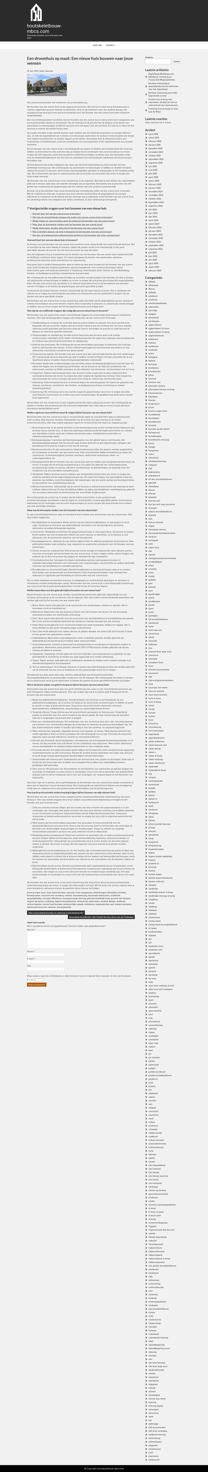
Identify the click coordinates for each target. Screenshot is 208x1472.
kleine (151, 820)
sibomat (152, 1154)
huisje (151, 709)
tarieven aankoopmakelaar (162, 1204)
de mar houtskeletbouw (160, 479)
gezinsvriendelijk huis (98, 898)
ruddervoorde (155, 1132)
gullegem (153, 615)
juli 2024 (152, 209)
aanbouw (153, 296)
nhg (150, 1018)
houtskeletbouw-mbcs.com (44, 28)
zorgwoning (154, 1449)
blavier (151, 400)
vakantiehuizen (156, 1251)
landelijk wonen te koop (160, 892)
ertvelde (152, 569)
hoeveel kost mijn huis (160, 651)
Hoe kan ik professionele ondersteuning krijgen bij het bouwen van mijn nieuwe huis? (76, 235)
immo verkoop (155, 759)
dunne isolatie (155, 522)
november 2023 (155, 238)
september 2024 (156, 202)
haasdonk (153, 622)
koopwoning (154, 845)
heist (151, 626)
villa (150, 1316)
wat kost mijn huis (157, 1366)
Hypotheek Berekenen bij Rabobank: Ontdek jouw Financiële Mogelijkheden (161, 76)
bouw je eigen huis (36, 892)
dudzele (152, 515)
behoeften (112, 892)
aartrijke (152, 310)
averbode (152, 350)
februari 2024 (155, 227)
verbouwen (153, 1280)
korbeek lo (153, 863)
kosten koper (155, 874)
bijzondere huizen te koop (161, 389)
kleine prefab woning (159, 824)
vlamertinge (154, 1323)
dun (150, 518)
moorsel (152, 1003)
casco (151, 454)
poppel (151, 1068)
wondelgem (154, 1395)
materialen (94, 901)
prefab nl (153, 1079)
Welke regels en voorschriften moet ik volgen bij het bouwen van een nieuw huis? (73, 220)
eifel (150, 543)
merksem (153, 974)
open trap (153, 1043)
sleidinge (153, 1186)
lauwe (151, 903)
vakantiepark (155, 1255)
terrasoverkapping (157, 1222)
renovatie (153, 1111)
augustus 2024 (155, 205)
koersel (152, 831)
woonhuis (153, 1413)
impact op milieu (35, 901)
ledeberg (152, 906)
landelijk (153, 888)
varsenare (153, 1273)
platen (151, 1061)
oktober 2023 (154, 241)
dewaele (152, 497)
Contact (110, 45)
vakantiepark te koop (159, 1258)
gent (150, 590)
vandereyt (153, 1269)
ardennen (153, 339)
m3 (149, 942)
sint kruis (153, 1179)
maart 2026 (153, 137)
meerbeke (153, 964)
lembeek (152, 910)
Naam (30, 954)
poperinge (153, 1064)
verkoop (152, 1298)
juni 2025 (152, 170)
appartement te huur (158, 328)
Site (29, 969)
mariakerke (154, 953)
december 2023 (155, 234)
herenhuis (153, 633)
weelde (151, 1373)
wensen (52, 907)
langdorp (153, 899)
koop (150, 838)
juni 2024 (153, 213)
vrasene (152, 1330)
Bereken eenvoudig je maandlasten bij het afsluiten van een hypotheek (163, 86)
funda (151, 576)
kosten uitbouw (156, 881)
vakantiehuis (155, 1247)
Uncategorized (155, 1244)
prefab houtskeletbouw (160, 1075)
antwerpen (153, 321)
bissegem (153, 396)
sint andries (154, 1168)
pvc (150, 1089)
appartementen (156, 335)
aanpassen (86, 892)
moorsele (153, 1007)
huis (150, 684)
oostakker (153, 1035)
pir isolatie (154, 1057)
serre (150, 1150)
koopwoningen (156, 849)
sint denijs (153, 1172)
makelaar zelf (155, 949)
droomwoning (80, 895)
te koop (152, 1219)
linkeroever (154, 917)
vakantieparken (156, 1262)
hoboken (152, 644)
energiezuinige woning (74, 898)
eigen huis (153, 547)
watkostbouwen (156, 1370)
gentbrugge (154, 594)
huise (151, 705)
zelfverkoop (154, 1438)
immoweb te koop (157, 770)
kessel (151, 795)
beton (151, 375)
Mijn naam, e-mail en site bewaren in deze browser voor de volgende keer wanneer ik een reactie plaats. (79, 979)
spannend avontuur (37, 907)
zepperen (153, 1445)
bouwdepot (153, 418)
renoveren (153, 1115)
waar (150, 1341)
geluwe (152, 587)
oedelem (152, 1028)
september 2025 (155, 159)
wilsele (152, 1391)
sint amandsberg (156, 1165)
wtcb (150, 1416)
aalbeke (152, 292)
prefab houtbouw (156, 1071)
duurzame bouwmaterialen (161, 533)
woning (70, 892)
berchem (152, 364)
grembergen (154, 601)
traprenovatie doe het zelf (161, 1229)
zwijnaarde (154, 1459)
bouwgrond (154, 432)
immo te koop (155, 755)
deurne (151, 493)
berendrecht (154, 371)
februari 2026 (154, 141)
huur (150, 719)
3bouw (151, 288)
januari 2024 (154, 231)
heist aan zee (155, 630)
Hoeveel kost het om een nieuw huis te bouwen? (56, 213)
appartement (154, 324)
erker (151, 565)
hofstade (152, 658)
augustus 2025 (155, 162)
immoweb (153, 766)
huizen (152, 712)
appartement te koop (158, 332)
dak (150, 468)
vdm (150, 1276)
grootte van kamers (120, 898)
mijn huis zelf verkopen (160, 989)
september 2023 (155, 245)
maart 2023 (153, 267)
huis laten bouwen (56, 892)
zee (150, 1420)
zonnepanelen (64, 907)
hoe (150, 648)
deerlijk (152, 482)
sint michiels (155, 1183)
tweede (151, 1233)
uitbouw (152, 1240)
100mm (151, 281)
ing (150, 773)
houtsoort (153, 673)
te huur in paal (156, 1211)
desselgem (153, 486)
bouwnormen (33, 895)
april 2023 (153, 263)
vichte (151, 1312)
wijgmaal (153, 1384)
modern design (108, 901)
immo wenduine (156, 763)
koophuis (153, 842)
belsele (151, 360)
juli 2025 (152, 166)
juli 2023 (152, 252)
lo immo (152, 928)
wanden (152, 1355)
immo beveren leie (157, 745)
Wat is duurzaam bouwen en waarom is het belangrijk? (56, 912)
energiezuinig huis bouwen (162, 558)
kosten (151, 870)
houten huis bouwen (158, 669)
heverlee (152, 640)
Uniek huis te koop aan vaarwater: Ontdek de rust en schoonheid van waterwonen (163, 102)
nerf (150, 1014)
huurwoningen (156, 730)
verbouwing (154, 1283)
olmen (151, 1032)
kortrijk (152, 867)
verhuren (153, 1294)
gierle (151, 597)
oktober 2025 (154, 155)
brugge (151, 446)
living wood (154, 921)
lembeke (152, 913)
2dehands (153, 285)
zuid (150, 1452)
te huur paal (154, 1215)
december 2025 (155, 148)
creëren (68, 895)
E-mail (31, 961)
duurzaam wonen (157, 529)
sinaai (151, 1161)
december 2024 (155, 191)
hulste (151, 716)
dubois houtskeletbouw (160, 511)
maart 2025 (153, 180)
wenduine (153, 1377)
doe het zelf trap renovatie (161, 504)
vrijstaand (153, 1334)
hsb (150, 676)
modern (152, 992)
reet (150, 1104)
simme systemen (123, 904)
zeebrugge (153, 1423)
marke (151, 956)
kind (150, 806)
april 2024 (153, 220)
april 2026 (153, 134)
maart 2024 (153, 223)
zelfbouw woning (157, 1434)
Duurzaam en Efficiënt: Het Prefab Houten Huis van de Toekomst (101, 917)
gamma (152, 579)
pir (149, 1053)
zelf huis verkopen (157, 1431)
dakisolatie (154, 472)
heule (151, 637)
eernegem (153, 540)
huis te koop (154, 701)
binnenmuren (155, 393)
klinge (151, 827)
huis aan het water (158, 687)
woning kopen (155, 1405)
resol (150, 1118)
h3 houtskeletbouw (158, 619)
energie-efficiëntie (52, 898)
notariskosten (155, 1025)
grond (151, 605)
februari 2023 (154, 270)
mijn (150, 982)
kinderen (153, 809)
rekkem (152, 1107)
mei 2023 (152, 259)
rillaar (151, 1122)
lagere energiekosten (65, 901)
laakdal (152, 885)
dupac (151, 525)
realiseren (89, 904)
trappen (152, 1226)
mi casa (152, 978)
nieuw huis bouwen (52, 904)
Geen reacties (46, 71)
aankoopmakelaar (157, 303)
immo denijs (154, 748)
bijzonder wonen (156, 385)
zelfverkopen (155, 1441)
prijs (150, 1082)
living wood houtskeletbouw (162, 924)
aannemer (153, 306)
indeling (49, 901)
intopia (152, 777)
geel (150, 583)
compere (152, 464)
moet (150, 1000)
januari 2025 (154, 187)
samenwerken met (105, 904)
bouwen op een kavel (159, 429)
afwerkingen (99, 892)
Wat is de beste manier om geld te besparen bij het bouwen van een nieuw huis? (72, 231)
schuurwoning (155, 1147)
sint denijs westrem (158, 1176)
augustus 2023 (155, 249)
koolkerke (153, 834)
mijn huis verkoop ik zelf (161, 985)
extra (151, 572)
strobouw (153, 1197)
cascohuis (153, 457)
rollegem (152, 1129)
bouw (151, 407)
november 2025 (155, 152)
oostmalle (153, 1039)
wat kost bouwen (156, 1362)
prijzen (152, 1086)
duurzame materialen (99, 895)
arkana (152, 342)
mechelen (153, 960)
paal (150, 1050)
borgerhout (154, 403)
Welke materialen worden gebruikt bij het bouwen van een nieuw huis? (68, 228)
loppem (152, 935)
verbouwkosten (156, 1287)
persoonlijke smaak (73, 904)
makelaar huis (155, 946)
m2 (149, 939)
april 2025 (153, 177)
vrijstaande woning (158, 1337)
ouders (151, 1046)
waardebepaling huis (159, 1348)
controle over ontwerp (52, 895)
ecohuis (152, 536)
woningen (153, 1409)
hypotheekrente (156, 737)
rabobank (153, 1093)
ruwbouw (153, 1136)
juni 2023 (152, 256)
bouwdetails (154, 421)
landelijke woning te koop (161, 895)
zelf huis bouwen (157, 1427)
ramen (151, 1097)
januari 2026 (154, 144)
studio (151, 1201)
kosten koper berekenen (160, 877)
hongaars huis (155, 662)
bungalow (153, 450)
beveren (152, 378)
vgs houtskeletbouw (158, 1308)
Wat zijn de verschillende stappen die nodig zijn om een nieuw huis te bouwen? (72, 217)
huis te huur (154, 698)
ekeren (151, 554)
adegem (152, 314)
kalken (152, 791)
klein (151, 816)
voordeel (152, 1326)
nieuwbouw (154, 1021)
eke (150, 551)
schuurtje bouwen (157, 1143)
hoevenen (153, 655)
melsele (152, 971)
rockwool (153, 1125)
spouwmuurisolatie (158, 1194)
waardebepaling (156, 1344)
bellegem (152, 357)
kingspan (153, 813)
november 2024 (155, 195)
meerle (151, 967)
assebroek (153, 346)
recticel (152, 1100)
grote (151, 612)
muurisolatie (155, 1010)
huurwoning (154, 727)
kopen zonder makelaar (160, 856)
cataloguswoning (157, 461)
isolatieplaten (155, 780)
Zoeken (149, 57)
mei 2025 (152, 173)
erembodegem (155, 561)
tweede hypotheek (157, 1237)
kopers (151, 860)
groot (151, 608)
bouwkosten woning (158, 439)
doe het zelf (154, 500)
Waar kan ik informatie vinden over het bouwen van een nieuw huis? (67, 224)
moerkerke (153, 996)
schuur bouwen (156, 1140)
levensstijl (82, 901)
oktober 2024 (154, 198)
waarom (152, 1352)
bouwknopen (155, 436)
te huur (152, 1208)
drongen (152, 508)
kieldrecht (153, 802)
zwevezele (153, 1456)
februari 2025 (154, 184)
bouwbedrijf (154, 414)
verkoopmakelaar (157, 1301)
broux (151, 443)
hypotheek (153, 734)
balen (151, 353)
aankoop (152, 299)
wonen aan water (157, 1398)
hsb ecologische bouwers (160, 680)
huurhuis (153, 723)
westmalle (153, 1380)
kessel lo (152, 798)
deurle (151, 490)
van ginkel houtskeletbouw (162, 1265)
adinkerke (153, 317)
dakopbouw (154, 475)
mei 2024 (152, 216)
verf (150, 1290)
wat (150, 1359)
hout (150, 666)
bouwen (122, 892)
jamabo (151, 788)
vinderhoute (154, 1319)
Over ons (97, 45)
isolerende (153, 784)
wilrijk (151, 1387)
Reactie (31, 929)
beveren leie (154, 382)
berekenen (153, 367)
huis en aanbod (156, 691)
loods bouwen (155, 931)
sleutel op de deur (157, 1190)
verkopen (153, 1305)
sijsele (151, 1158)
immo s (152, 752)
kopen (151, 852)
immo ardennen (156, 741)
